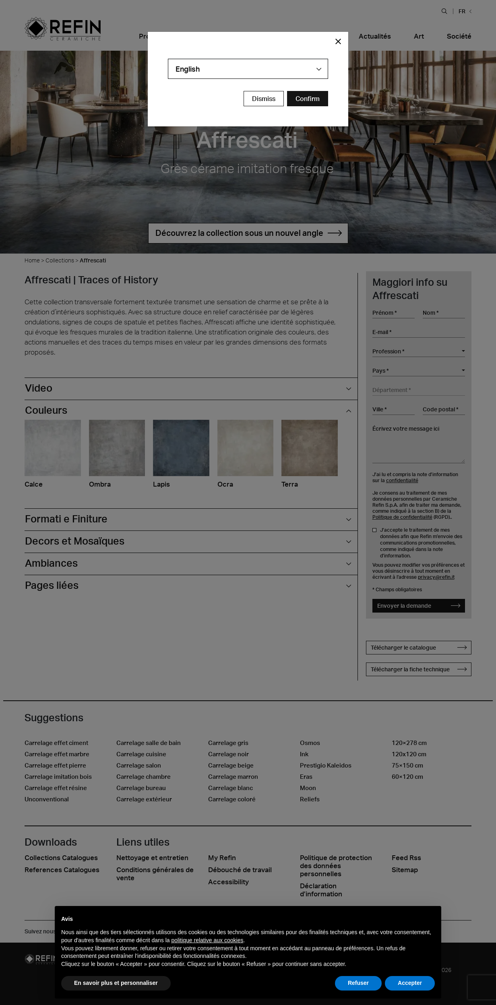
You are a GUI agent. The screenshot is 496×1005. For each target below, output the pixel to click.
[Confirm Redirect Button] (307, 98)
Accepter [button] (410, 983)
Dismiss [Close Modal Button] (263, 99)
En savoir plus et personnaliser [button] (116, 983)
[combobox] (248, 69)
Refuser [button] (358, 983)
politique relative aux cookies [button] (207, 940)
